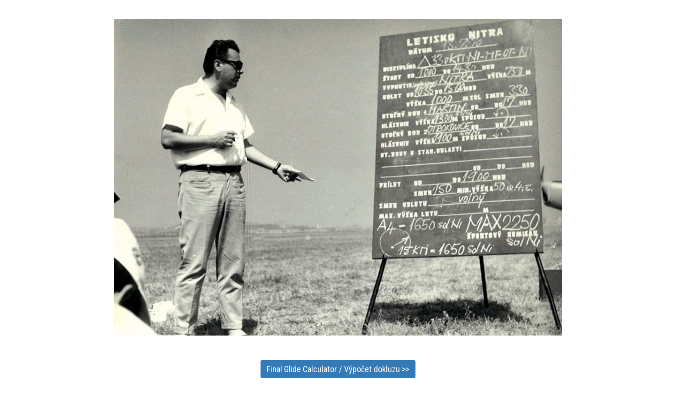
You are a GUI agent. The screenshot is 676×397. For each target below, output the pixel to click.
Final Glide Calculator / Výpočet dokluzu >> (338, 369)
